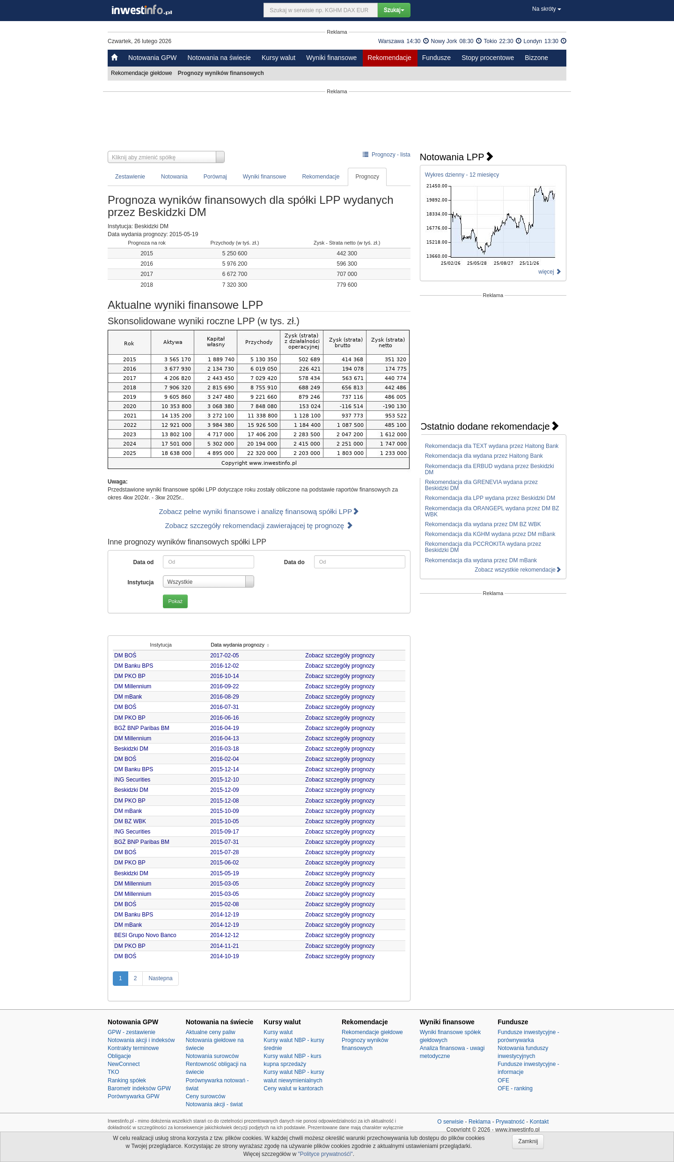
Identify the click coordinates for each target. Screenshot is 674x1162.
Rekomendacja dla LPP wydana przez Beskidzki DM (490, 498)
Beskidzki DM (131, 748)
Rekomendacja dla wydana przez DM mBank (481, 560)
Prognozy (367, 176)
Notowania (174, 176)
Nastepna (160, 978)
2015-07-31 (226, 842)
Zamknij (528, 1141)
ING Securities (132, 779)
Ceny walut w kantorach (293, 1088)
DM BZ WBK (130, 821)
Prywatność (510, 1121)
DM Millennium (132, 686)
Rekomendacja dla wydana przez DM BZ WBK (483, 524)
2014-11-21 (226, 946)
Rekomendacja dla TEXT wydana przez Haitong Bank (492, 446)
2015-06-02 (226, 862)
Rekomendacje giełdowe (142, 73)
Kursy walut (278, 57)
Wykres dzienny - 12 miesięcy (462, 174)
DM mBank (128, 696)
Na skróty (546, 9)
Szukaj (394, 10)
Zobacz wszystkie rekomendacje (518, 569)
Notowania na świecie (218, 57)
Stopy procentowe (488, 57)
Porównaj (215, 176)
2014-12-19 (226, 914)
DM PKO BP (130, 676)
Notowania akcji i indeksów (141, 1040)
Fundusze (436, 57)
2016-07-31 (226, 707)
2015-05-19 (226, 873)
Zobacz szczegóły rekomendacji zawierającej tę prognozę (259, 525)
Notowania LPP (457, 157)
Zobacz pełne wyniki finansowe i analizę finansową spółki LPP (259, 511)
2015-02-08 (226, 904)
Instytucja (140, 582)
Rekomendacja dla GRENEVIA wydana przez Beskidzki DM (481, 485)
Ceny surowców (206, 1096)
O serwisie (450, 1121)
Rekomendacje (389, 57)
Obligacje (119, 1056)
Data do (294, 562)
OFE (503, 1080)
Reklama (480, 1121)
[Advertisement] (337, 123)
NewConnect (124, 1064)
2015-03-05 (226, 883)
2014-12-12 (226, 935)
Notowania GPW (152, 57)
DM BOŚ (125, 655)
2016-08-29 (226, 696)
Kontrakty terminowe (133, 1048)
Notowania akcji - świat (214, 1104)
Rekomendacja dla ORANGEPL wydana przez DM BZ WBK (492, 511)
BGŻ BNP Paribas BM (141, 728)
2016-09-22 (226, 686)
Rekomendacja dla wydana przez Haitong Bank (484, 456)
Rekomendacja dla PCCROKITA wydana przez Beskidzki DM (483, 547)
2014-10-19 (226, 956)
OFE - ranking (515, 1088)
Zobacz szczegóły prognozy (341, 655)
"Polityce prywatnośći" (325, 1154)
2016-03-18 (226, 748)
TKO (113, 1072)
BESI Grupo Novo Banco (145, 935)
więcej (549, 271)
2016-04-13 (226, 738)
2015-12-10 (226, 779)
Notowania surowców (212, 1056)
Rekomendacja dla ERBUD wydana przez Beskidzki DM (489, 469)
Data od (143, 562)
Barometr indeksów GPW (139, 1088)
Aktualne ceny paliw (210, 1032)
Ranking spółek (127, 1080)
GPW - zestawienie (131, 1032)
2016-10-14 (226, 676)
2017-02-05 (226, 655)
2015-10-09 (226, 811)
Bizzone (536, 57)
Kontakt (539, 1121)
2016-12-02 (226, 666)
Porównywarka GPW (134, 1096)
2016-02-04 (226, 759)
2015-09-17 (226, 831)
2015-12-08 (226, 800)
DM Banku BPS (133, 666)
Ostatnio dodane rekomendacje (489, 426)
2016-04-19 (226, 728)
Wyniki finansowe (331, 57)
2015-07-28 (226, 852)
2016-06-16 (226, 718)
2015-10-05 (226, 821)
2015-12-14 (226, 769)
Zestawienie (130, 176)
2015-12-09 (226, 790)
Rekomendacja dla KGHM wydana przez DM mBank (490, 534)
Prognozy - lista (386, 154)
